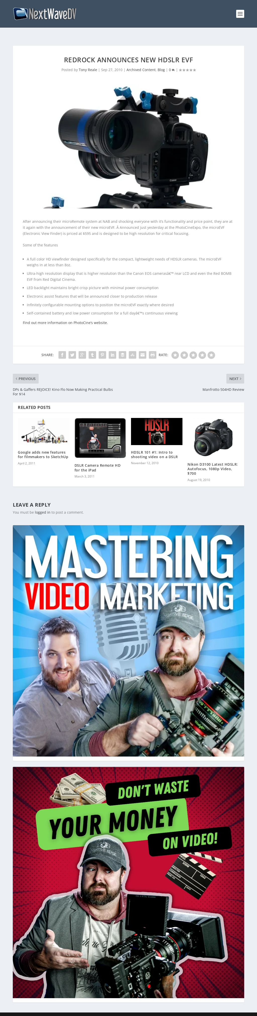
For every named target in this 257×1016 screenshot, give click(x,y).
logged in (42, 504)
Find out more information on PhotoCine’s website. (65, 314)
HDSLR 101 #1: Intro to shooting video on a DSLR (154, 446)
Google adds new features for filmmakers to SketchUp (43, 446)
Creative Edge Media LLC (45, 1010)
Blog (161, 61)
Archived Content (141, 61)
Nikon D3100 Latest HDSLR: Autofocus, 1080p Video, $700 (212, 461)
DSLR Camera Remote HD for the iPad (98, 459)
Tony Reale (88, 61)
